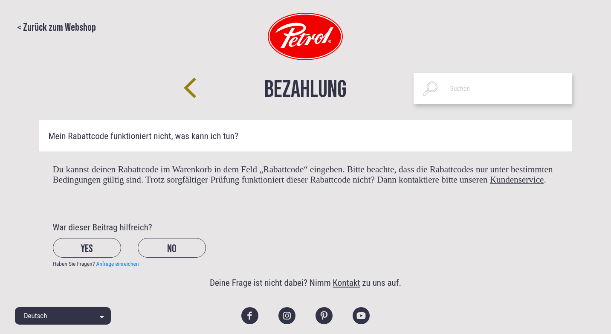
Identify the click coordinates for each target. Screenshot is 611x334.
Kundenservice (517, 179)
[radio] (94, 254)
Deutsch (35, 315)
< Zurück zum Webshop (56, 26)
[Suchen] (493, 88)
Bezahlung (305, 87)
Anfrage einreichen (117, 263)
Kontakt (346, 282)
